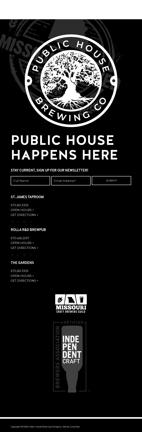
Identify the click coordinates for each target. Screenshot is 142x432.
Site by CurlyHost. (71, 426)
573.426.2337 (20, 238)
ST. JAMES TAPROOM (27, 197)
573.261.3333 (19, 205)
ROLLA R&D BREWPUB (28, 230)
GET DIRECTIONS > (24, 215)
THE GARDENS (22, 263)
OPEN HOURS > (22, 210)
